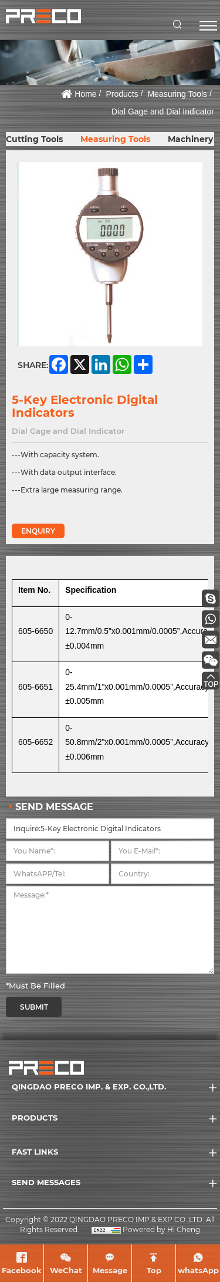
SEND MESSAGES (46, 1182)
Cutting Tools (34, 139)
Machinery (190, 139)
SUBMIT (34, 1007)
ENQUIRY (38, 531)
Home (85, 94)
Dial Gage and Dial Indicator (162, 111)
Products (122, 94)
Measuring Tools (177, 94)
